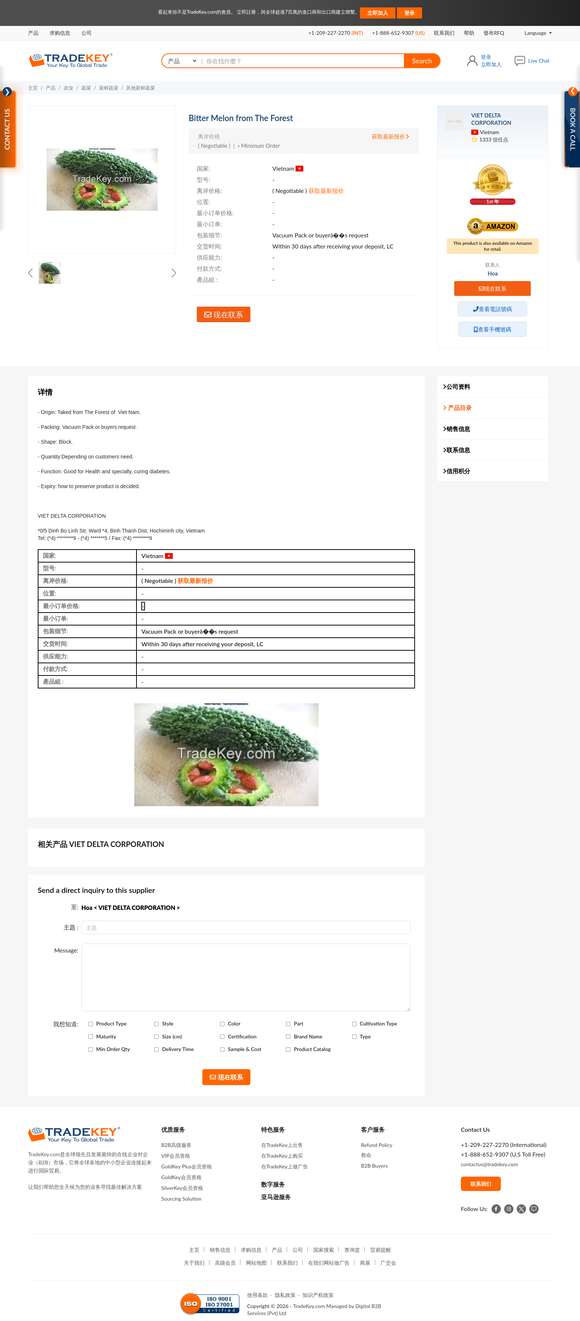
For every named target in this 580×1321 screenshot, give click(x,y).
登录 (409, 13)
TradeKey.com (309, 1306)
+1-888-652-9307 (398, 33)
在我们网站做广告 (329, 1263)
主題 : (71, 927)
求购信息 (60, 33)
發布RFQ (493, 33)
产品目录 (457, 407)
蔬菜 (86, 88)
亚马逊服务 (276, 1196)
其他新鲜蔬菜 (140, 88)
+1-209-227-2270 (335, 33)
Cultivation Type (378, 1023)
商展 (365, 1263)
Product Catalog (312, 1049)
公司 (86, 33)
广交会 (388, 1263)
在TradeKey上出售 (282, 1145)
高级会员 (225, 1263)
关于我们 (194, 1263)
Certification (242, 1036)
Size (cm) (172, 1036)
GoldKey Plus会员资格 (186, 1166)
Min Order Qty (113, 1049)
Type (365, 1036)
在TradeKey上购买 (282, 1155)
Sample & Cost (244, 1049)
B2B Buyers (374, 1165)
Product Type (111, 1023)
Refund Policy (376, 1145)
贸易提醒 (380, 1250)
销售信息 (456, 428)
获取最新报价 (390, 136)
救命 (366, 1155)
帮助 (469, 33)
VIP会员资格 (175, 1155)
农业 (68, 88)
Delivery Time (177, 1049)
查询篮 (352, 1250)
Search (422, 61)
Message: (66, 950)
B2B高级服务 (176, 1145)
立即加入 (377, 13)
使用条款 (257, 1295)
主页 (33, 88)
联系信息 (456, 449)
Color (234, 1023)
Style (167, 1023)
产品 (33, 33)
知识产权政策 (318, 1295)
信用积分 (456, 470)
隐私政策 (285, 1295)
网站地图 (256, 1263)
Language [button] (530, 33)
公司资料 (456, 386)
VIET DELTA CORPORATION (491, 119)
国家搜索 (323, 1250)
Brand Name (308, 1036)
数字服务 (273, 1184)
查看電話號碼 (492, 309)
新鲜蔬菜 (108, 88)
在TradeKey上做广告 (284, 1166)
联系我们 (444, 33)
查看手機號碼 (492, 329)
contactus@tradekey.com (489, 1164)
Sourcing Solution (181, 1198)
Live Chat (539, 60)
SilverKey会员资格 (182, 1188)
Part (298, 1023)
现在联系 (223, 314)
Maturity (106, 1036)
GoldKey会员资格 (181, 1177)
